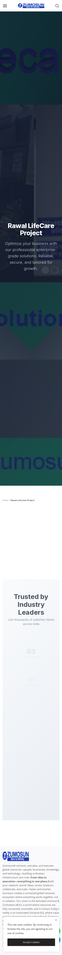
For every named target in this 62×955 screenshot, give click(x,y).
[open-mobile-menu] (5, 6)
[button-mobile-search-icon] (57, 6)
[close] (56, 919)
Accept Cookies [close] (31, 942)
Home (5, 500)
